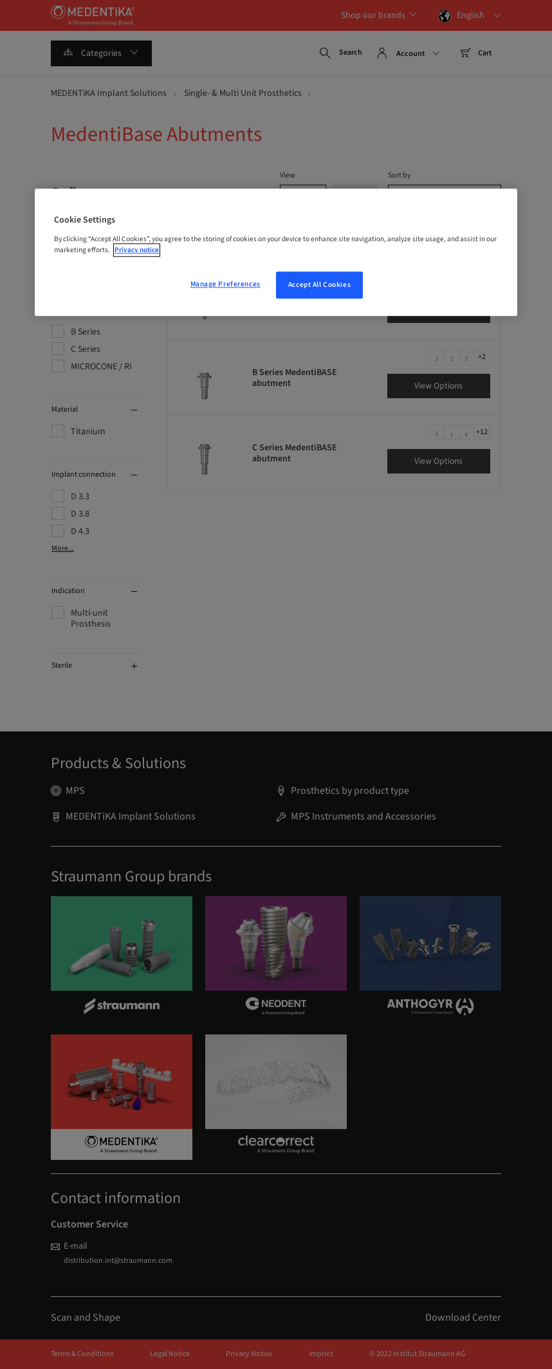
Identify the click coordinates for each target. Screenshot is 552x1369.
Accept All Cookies (319, 284)
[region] (276, 252)
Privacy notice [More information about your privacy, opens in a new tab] (137, 249)
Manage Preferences (225, 284)
